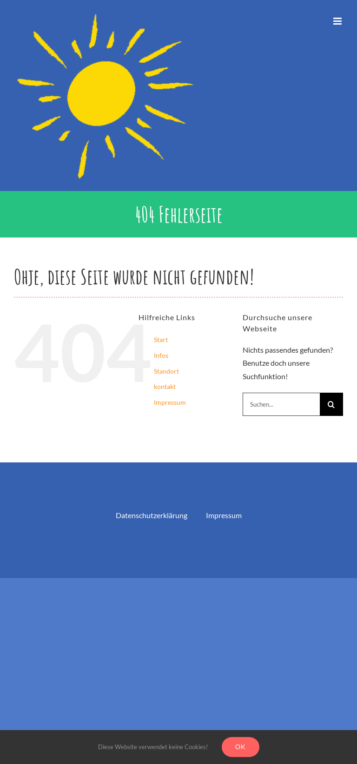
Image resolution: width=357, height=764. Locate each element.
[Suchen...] (281, 404)
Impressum (170, 402)
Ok (240, 747)
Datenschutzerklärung (151, 515)
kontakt (165, 386)
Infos (161, 355)
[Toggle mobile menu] (338, 21)
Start (161, 339)
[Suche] (331, 404)
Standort (166, 371)
